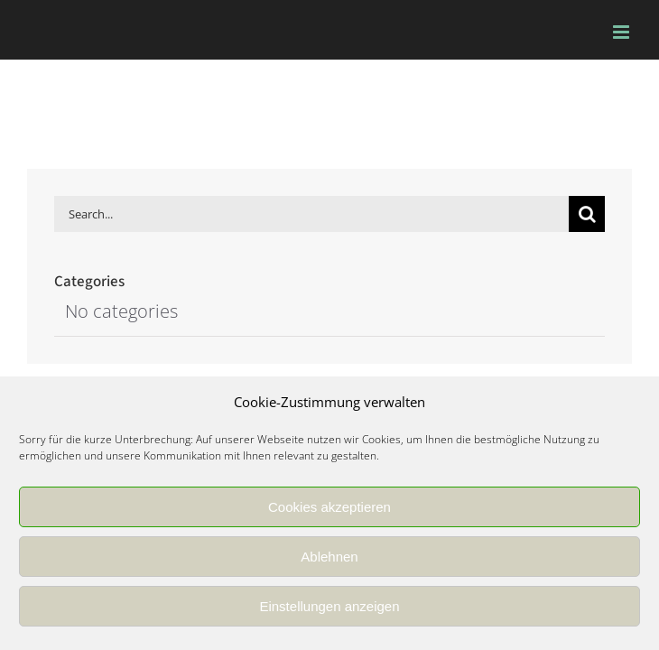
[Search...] (311, 214)
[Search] (587, 214)
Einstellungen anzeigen (329, 606)
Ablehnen (329, 556)
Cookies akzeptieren (329, 507)
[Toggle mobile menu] (622, 32)
